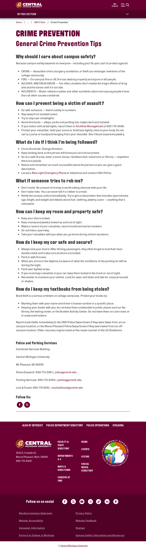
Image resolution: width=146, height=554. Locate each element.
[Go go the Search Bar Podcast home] (115, 501)
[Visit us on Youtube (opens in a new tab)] (82, 501)
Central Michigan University (74, 545)
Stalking (118, 425)
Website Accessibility (31, 520)
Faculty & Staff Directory (63, 445)
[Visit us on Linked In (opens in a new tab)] (107, 501)
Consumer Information (32, 527)
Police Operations (97, 425)
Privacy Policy (84, 513)
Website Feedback (86, 520)
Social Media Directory (87, 467)
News (84, 441)
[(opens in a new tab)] (19, 404)
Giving (85, 456)
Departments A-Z (65, 457)
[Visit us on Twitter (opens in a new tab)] (73, 501)
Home (19, 22)
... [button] (28, 22)
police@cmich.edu (66, 372)
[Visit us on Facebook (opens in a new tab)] (64, 501)
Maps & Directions (64, 468)
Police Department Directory (64, 425)
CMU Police (39, 22)
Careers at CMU (64, 478)
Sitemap (80, 527)
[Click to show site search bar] (125, 5)
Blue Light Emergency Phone (49, 173)
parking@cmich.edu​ (69, 380)
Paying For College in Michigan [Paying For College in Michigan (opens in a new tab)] (36, 535)
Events (85, 449)
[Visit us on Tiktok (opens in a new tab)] (98, 501)
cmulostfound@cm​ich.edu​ (67, 387)
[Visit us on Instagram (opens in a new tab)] (90, 501)
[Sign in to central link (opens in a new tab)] (115, 5)
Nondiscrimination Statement (35, 513)
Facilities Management (89, 126)
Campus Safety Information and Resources (100, 535)
